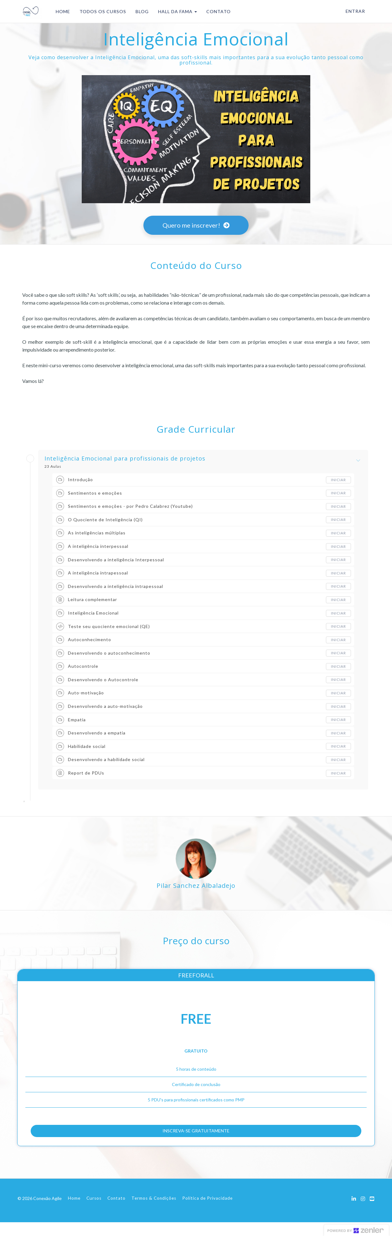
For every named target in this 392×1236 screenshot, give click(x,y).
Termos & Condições (154, 1211)
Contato (116, 1211)
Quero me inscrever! (196, 225)
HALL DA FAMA (175, 11)
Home (74, 1211)
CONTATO (216, 11)
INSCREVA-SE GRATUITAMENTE (196, 1137)
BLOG (140, 11)
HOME (61, 11)
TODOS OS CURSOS (101, 11)
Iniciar (338, 479)
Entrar (355, 11)
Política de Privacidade (207, 1211)
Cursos (93, 1211)
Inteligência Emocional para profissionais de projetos (124, 459)
